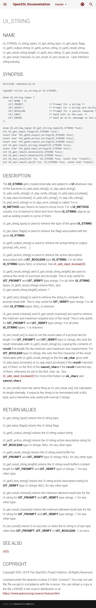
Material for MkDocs (24, 604)
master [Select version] (59, 4)
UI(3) (6, 551)
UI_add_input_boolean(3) (69, 264)
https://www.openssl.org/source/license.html (31, 593)
